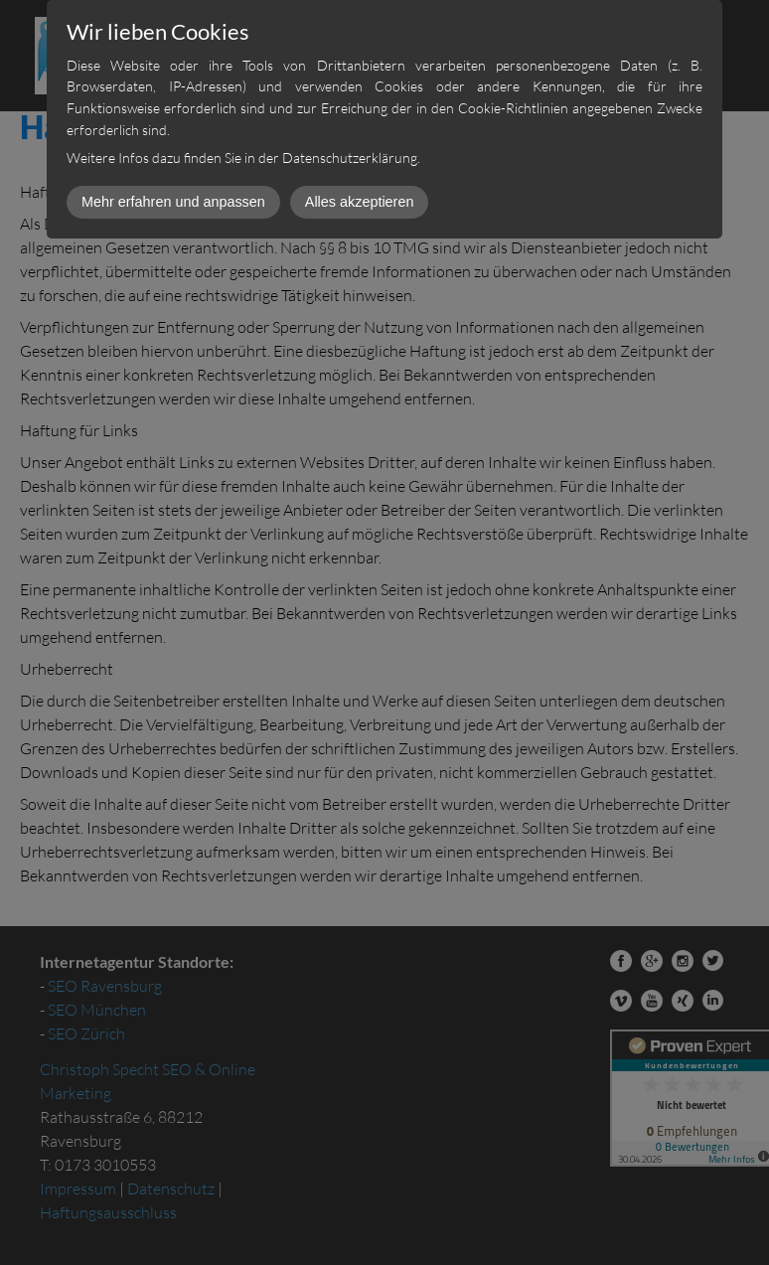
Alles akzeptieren (359, 202)
